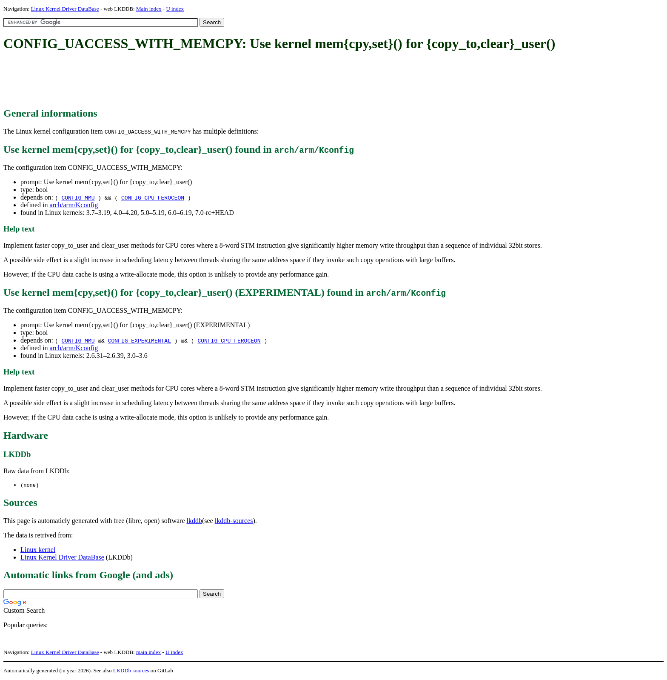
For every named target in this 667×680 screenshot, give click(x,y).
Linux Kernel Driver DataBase (65, 9)
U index (175, 9)
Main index (149, 9)
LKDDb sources (131, 671)
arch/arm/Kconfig (73, 205)
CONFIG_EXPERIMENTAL (139, 340)
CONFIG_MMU (77, 197)
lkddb (194, 521)
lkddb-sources (234, 521)
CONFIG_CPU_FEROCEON (152, 197)
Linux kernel (37, 550)
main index (148, 652)
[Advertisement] (158, 80)
